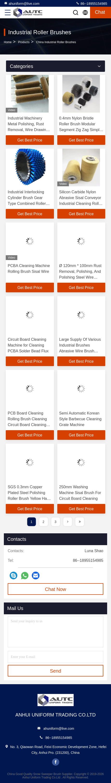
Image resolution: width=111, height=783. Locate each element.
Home (8, 42)
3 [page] (56, 522)
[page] (67, 521)
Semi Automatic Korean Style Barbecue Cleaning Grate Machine (80, 419)
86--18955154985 (91, 3)
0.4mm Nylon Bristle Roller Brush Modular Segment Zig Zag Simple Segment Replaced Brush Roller (81, 129)
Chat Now (55, 589)
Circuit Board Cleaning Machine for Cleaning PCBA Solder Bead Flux (28, 345)
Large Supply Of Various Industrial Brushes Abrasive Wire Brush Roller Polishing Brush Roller (80, 351)
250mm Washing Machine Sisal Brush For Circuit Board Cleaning (80, 493)
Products (23, 42)
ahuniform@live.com (21, 3)
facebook (55, 762)
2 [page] (44, 522)
